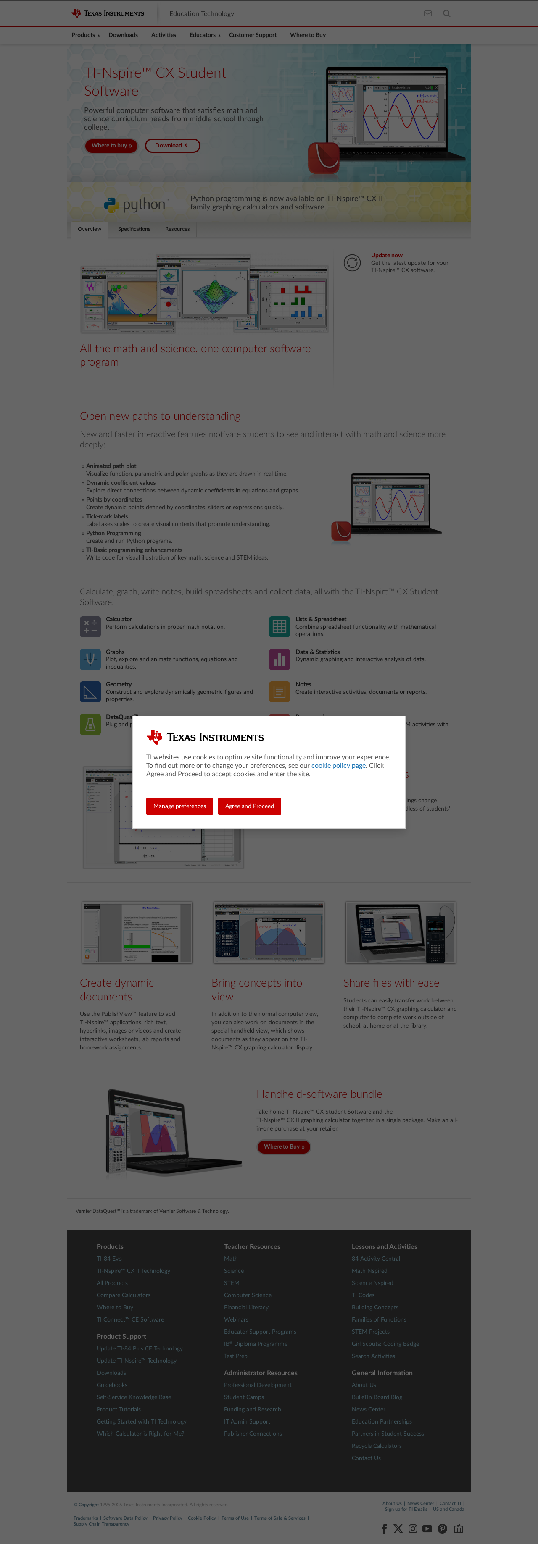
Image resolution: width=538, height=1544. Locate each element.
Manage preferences (179, 806)
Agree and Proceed (249, 806)
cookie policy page (338, 765)
